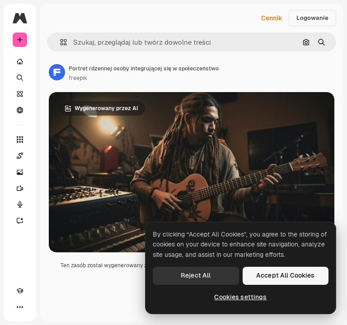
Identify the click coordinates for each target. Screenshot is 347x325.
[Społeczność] (20, 110)
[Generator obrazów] (20, 172)
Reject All (196, 275)
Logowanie (312, 18)
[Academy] (20, 290)
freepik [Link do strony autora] (78, 78)
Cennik (271, 18)
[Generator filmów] (20, 188)
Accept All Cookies (285, 275)
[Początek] (20, 61)
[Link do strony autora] (57, 72)
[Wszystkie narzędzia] (20, 139)
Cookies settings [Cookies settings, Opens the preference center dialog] (240, 297)
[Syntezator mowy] (20, 204)
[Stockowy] (20, 94)
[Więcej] (20, 307)
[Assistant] (20, 221)
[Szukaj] (20, 77)
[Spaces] (20, 156)
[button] (59, 42)
